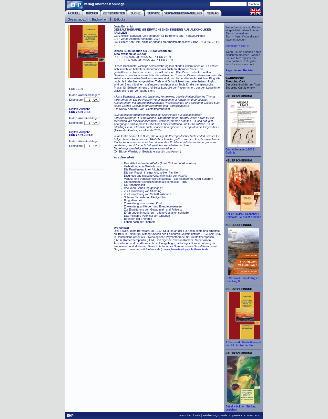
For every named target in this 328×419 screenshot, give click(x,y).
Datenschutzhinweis (189, 415)
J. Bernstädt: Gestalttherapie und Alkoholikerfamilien (243, 344)
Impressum (235, 415)
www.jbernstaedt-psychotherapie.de (186, 249)
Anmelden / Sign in (237, 45)
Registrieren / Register (239, 70)
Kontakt (248, 415)
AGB (257, 415)
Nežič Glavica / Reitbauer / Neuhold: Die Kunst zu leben (243, 215)
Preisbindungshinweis (214, 415)
